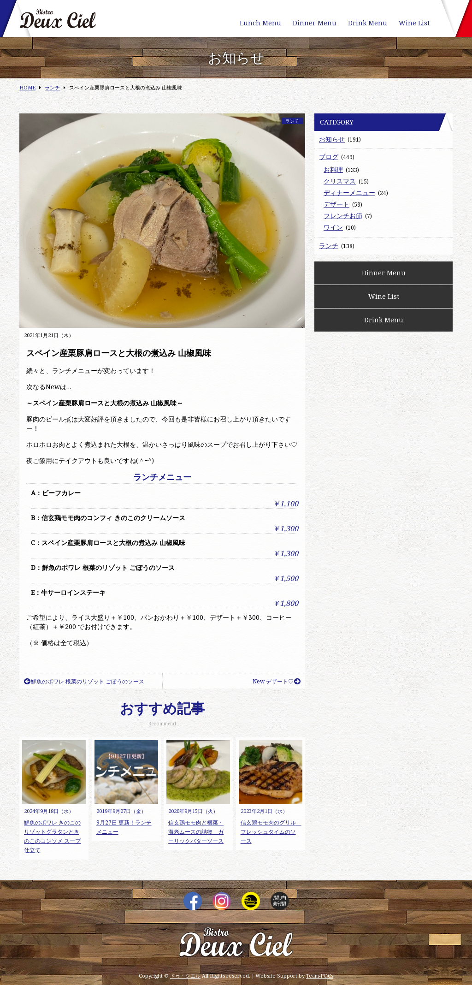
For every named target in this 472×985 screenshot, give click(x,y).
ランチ (292, 121)
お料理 (333, 169)
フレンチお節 (343, 215)
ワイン (333, 227)
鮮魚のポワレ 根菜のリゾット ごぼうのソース (84, 681)
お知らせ (332, 139)
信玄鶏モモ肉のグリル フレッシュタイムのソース (271, 832)
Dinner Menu (314, 22)
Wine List (414, 22)
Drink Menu (367, 22)
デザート (336, 204)
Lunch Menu (260, 22)
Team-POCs (319, 975)
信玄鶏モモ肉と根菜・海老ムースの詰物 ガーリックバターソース (196, 832)
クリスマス (340, 181)
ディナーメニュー (349, 192)
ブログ (328, 156)
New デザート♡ (277, 681)
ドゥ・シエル (185, 975)
